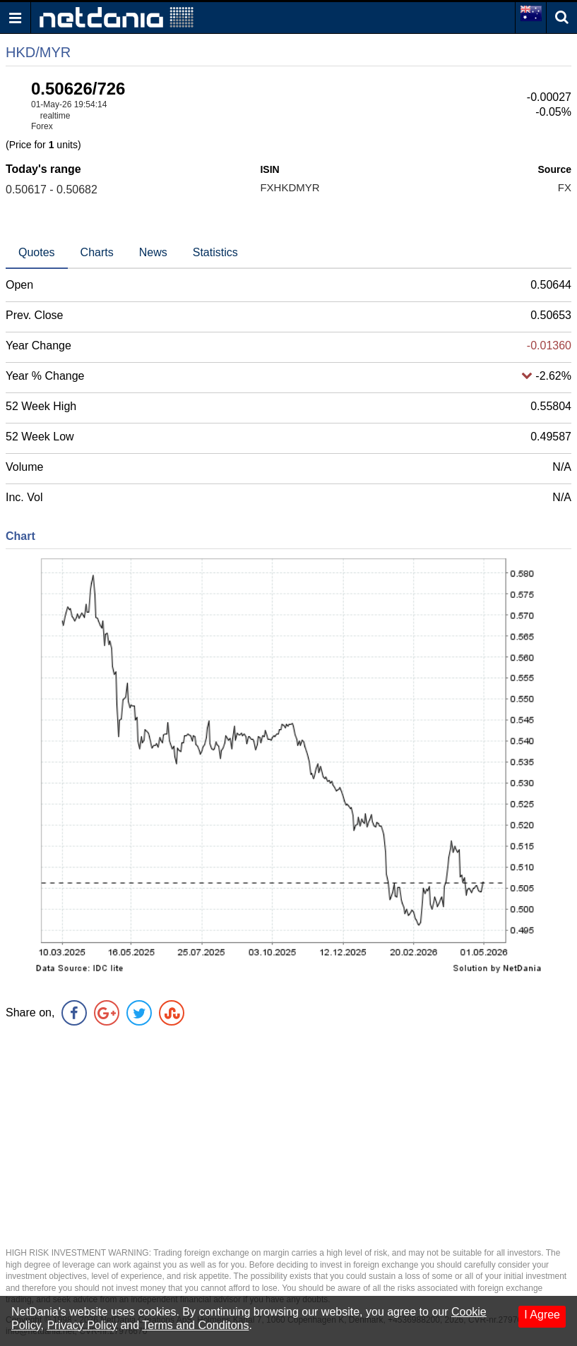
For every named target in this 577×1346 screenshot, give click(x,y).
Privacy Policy (82, 1325)
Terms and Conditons (195, 1325)
